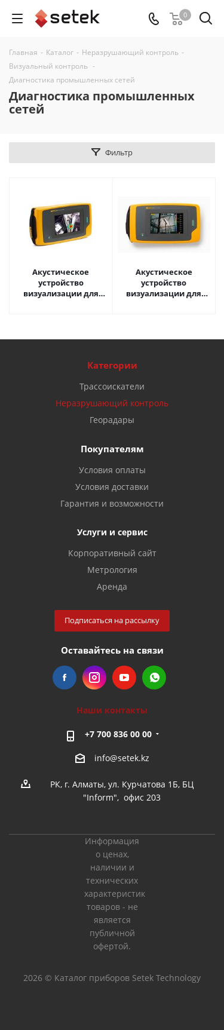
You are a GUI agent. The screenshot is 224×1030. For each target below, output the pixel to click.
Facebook (64, 677)
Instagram (94, 677)
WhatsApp (154, 677)
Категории (112, 365)
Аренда (112, 586)
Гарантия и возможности (112, 503)
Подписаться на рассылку (112, 620)
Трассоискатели (112, 386)
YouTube (124, 677)
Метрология (112, 569)
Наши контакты (112, 710)
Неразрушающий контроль (112, 403)
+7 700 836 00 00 (118, 734)
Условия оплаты (112, 470)
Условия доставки (112, 486)
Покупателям (112, 449)
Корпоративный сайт (112, 553)
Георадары (112, 419)
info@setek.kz (121, 758)
